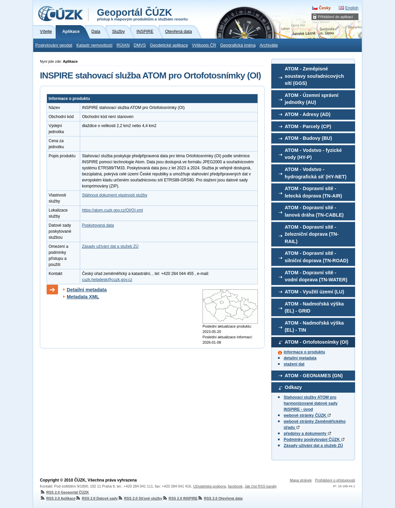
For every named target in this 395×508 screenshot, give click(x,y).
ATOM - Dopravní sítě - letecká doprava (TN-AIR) (313, 192)
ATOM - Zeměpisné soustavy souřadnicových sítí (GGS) (314, 76)
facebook (235, 486)
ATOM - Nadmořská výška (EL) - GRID (314, 307)
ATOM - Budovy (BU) (308, 138)
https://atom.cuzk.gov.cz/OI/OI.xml (112, 210)
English (351, 8)
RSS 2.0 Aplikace (57, 498)
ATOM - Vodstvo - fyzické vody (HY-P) (313, 154)
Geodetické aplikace (169, 45)
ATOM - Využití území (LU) (314, 291)
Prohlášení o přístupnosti (335, 480)
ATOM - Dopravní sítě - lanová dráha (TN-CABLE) (314, 211)
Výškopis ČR (204, 45)
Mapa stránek (301, 480)
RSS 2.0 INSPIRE (180, 498)
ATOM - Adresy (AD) (307, 114)
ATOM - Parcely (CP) (308, 126)
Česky (325, 8)
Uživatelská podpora (209, 486)
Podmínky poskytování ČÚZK (314, 439)
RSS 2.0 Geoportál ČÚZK (64, 492)
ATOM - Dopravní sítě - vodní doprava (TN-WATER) (316, 276)
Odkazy (293, 387)
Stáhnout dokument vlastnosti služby (114, 195)
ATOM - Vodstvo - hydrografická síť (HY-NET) (315, 173)
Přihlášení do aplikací (335, 17)
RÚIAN (122, 45)
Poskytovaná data (98, 225)
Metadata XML (83, 296)
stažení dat (294, 364)
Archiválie (269, 45)
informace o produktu (304, 352)
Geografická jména (238, 45)
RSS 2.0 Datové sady (96, 498)
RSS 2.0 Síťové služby (140, 498)
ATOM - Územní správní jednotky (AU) (311, 99)
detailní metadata (300, 358)
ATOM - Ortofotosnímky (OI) (316, 342)
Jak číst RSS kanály (260, 486)
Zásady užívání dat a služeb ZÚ (313, 445)
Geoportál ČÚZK (142, 14)
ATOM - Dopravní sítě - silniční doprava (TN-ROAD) (316, 256)
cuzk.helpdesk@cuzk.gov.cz (107, 279)
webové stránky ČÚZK (307, 415)
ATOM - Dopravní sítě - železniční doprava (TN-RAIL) (312, 234)
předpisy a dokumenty (307, 433)
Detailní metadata (87, 289)
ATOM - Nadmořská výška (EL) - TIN (314, 326)
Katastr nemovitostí (94, 45)
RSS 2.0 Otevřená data (220, 498)
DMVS (140, 45)
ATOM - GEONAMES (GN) (314, 375)
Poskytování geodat (53, 45)
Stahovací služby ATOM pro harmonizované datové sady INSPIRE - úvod (311, 403)
